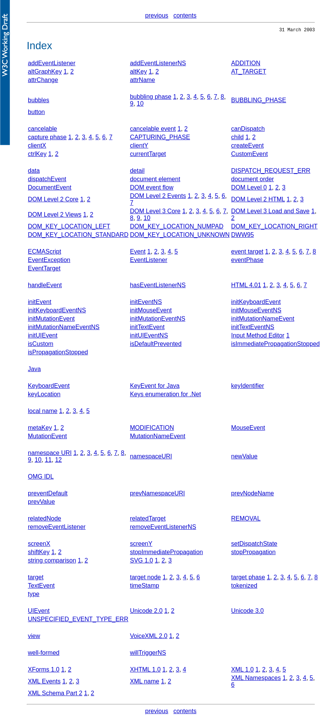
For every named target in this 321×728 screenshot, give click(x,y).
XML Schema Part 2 (55, 694)
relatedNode (44, 519)
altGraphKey (45, 72)
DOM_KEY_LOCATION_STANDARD (78, 236)
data (34, 172)
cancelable (42, 130)
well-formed (44, 654)
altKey (138, 72)
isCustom (40, 345)
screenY (141, 545)
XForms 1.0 (44, 670)
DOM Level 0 (249, 188)
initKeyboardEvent (256, 303)
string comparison (52, 561)
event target (247, 252)
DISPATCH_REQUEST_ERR (270, 172)
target (36, 578)
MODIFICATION (152, 429)
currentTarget (148, 155)
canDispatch (248, 130)
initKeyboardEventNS (57, 311)
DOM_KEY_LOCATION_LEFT (69, 227)
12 (58, 461)
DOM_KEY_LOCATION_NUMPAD (176, 227)
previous (156, 15)
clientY (139, 146)
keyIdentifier (247, 387)
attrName (142, 81)
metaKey (40, 429)
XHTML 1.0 (145, 670)
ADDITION (245, 64)
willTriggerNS (148, 654)
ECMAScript (44, 252)
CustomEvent (249, 155)
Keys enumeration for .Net (165, 395)
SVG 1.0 (141, 561)
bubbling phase (150, 98)
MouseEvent (248, 429)
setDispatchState (254, 545)
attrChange (43, 81)
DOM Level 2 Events (158, 197)
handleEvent (45, 286)
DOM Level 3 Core (155, 212)
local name (42, 412)
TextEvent (41, 586)
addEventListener (52, 64)
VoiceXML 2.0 (148, 637)
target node (145, 578)
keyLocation (44, 395)
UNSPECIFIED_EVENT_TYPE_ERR (78, 620)
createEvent (247, 146)
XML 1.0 (242, 670)
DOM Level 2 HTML (258, 200)
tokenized (244, 586)
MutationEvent (47, 437)
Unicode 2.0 (146, 612)
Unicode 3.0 (247, 612)
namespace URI (50, 454)
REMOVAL (246, 519)
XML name (144, 682)
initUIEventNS (149, 336)
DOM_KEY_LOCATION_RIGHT (274, 227)
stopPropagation (253, 553)
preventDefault (48, 494)
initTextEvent (147, 328)
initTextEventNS (252, 328)
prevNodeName (252, 494)
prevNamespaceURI (157, 494)
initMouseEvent (150, 311)
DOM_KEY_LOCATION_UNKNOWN (179, 236)
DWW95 (242, 236)
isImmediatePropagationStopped (275, 345)
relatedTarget (147, 519)
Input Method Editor (258, 336)
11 (48, 461)
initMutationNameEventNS (64, 328)
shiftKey (39, 553)
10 (140, 104)
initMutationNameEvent (262, 320)
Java (34, 370)
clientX (37, 146)
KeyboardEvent (48, 387)
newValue (244, 457)
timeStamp (144, 586)
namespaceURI (151, 457)
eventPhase (247, 261)
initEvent (39, 303)
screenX (39, 545)
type (33, 595)
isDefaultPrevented (155, 345)
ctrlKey (37, 155)
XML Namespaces (256, 679)
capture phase (47, 138)
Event (137, 252)
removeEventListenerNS (163, 528)
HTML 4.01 (246, 286)
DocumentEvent (49, 188)
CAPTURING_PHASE (160, 138)
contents (184, 15)
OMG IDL (41, 477)
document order (252, 180)
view (34, 637)
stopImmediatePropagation (166, 553)
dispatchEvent (47, 180)
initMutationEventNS (157, 320)
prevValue (41, 503)
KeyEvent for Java (154, 387)
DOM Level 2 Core (53, 200)
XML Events (44, 682)
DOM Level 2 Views (54, 215)
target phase (248, 578)
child (237, 138)
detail (137, 172)
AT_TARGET (248, 72)
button (36, 113)
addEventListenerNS (158, 64)
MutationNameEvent (157, 437)
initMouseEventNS (256, 311)
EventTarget (44, 269)
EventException (49, 261)
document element (155, 180)
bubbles (38, 101)
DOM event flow (151, 188)
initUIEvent (42, 336)
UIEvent (39, 612)
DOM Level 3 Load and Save (270, 212)
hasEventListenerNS (158, 286)
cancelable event (153, 130)
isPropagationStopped (58, 353)
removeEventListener (56, 528)
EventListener (148, 261)
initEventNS (146, 303)
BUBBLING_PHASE (258, 101)
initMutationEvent (51, 320)
